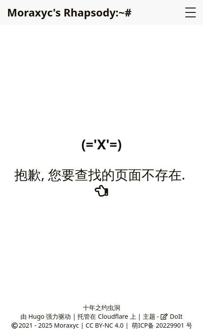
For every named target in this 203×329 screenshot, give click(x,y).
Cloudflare (113, 316)
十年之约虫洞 (101, 307)
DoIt (171, 316)
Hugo (36, 316)
